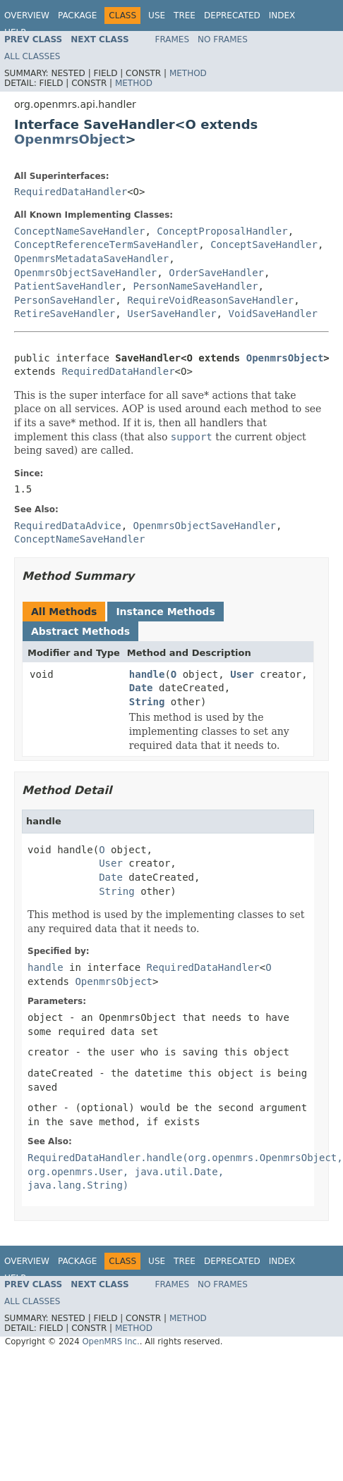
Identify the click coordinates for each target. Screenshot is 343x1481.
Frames (172, 39)
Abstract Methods (80, 631)
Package (77, 15)
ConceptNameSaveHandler (79, 231)
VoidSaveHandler (272, 313)
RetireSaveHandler (64, 313)
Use (156, 15)
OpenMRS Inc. (110, 1341)
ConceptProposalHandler (222, 231)
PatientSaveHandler (67, 286)
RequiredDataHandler (70, 191)
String (147, 701)
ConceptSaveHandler (264, 244)
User (242, 674)
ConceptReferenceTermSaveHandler (106, 244)
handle (147, 674)
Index (282, 15)
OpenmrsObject (69, 139)
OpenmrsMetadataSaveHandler (91, 258)
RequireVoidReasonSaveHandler (210, 300)
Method (188, 73)
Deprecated (232, 15)
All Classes (32, 56)
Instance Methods (165, 611)
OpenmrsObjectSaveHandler (85, 272)
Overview (26, 15)
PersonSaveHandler (64, 300)
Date (141, 687)
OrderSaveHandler (216, 272)
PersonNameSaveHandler (195, 286)
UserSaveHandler (171, 313)
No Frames (223, 39)
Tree (184, 15)
